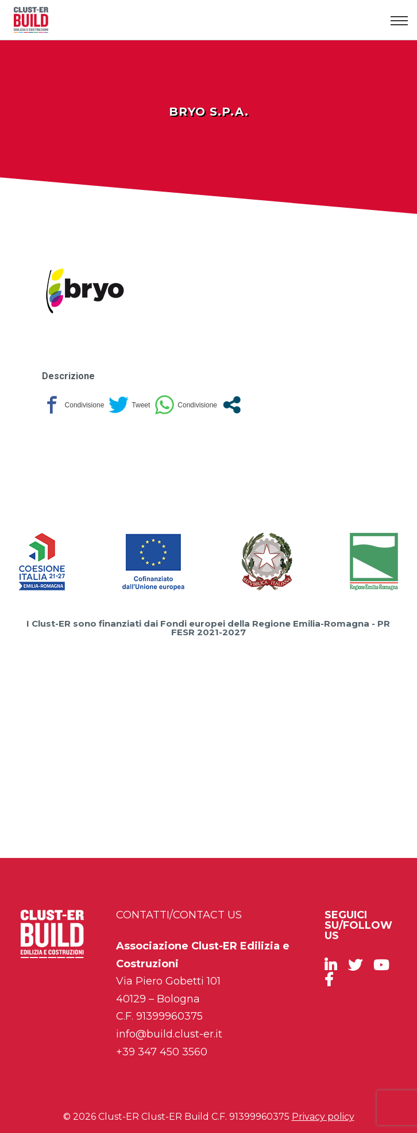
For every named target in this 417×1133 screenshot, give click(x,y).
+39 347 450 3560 (161, 1052)
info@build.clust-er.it (169, 1034)
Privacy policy (323, 1116)
